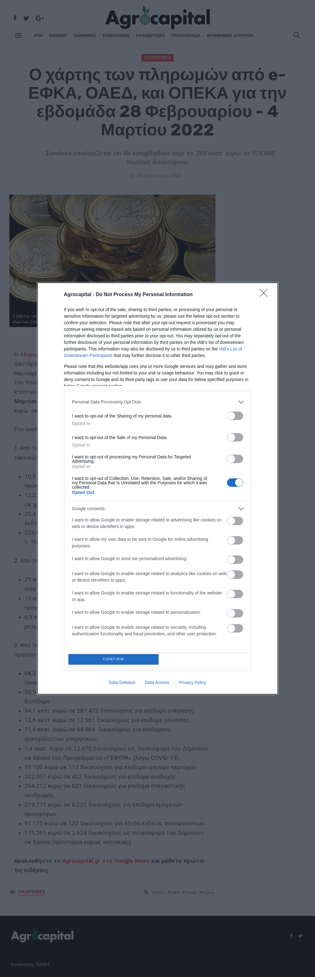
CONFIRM (114, 659)
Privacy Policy (192, 683)
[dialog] (157, 489)
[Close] (266, 294)
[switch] (235, 415)
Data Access (157, 683)
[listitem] (157, 401)
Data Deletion (122, 683)
